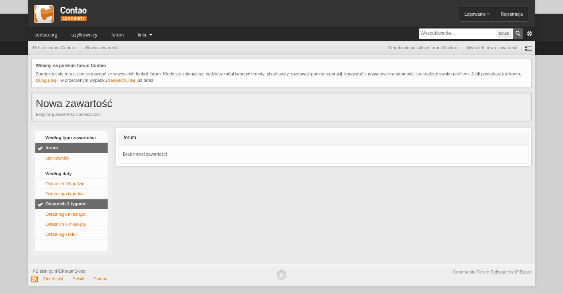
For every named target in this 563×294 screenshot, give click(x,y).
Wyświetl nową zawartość (492, 47)
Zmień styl (53, 278)
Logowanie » (476, 14)
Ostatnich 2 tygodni (66, 203)
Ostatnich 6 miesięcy (65, 224)
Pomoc (100, 278)
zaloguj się (46, 80)
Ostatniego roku (61, 234)
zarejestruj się (121, 80)
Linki (146, 35)
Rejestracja (512, 14)
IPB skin (39, 271)
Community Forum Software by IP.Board (492, 272)
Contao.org (46, 35)
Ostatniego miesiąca (65, 214)
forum (118, 35)
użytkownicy (84, 35)
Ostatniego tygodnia (65, 193)
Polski (78, 278)
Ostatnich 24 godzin (64, 183)
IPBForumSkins (70, 271)
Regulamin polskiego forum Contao (422, 47)
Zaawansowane (529, 33)
